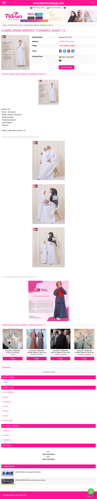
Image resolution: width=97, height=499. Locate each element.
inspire (6, 411)
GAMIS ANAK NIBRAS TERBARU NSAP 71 (33, 30)
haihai (6, 406)
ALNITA (6, 435)
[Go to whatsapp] (91, 491)
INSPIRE (7, 440)
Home (5, 25)
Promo (6, 382)
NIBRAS (7, 431)
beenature (7, 402)
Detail (13, 359)
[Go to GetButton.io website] (91, 496)
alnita (6, 397)
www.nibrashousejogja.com (48, 3)
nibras (20, 25)
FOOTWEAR (8, 392)
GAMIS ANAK (12, 25)
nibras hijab (8, 420)
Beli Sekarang (66, 67)
